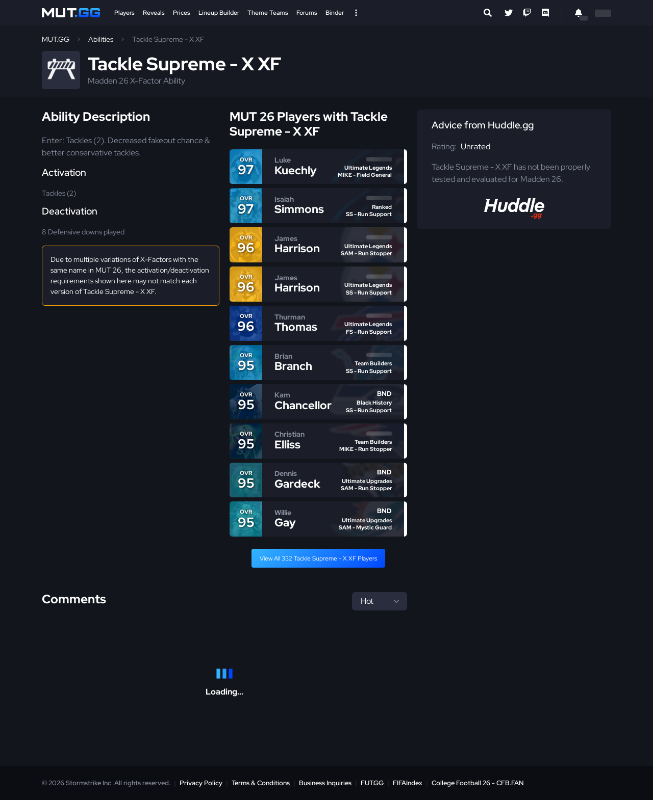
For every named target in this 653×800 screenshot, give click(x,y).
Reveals (154, 13)
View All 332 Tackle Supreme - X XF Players (318, 558)
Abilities (100, 39)
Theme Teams (267, 13)
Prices (181, 13)
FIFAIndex (407, 783)
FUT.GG (372, 783)
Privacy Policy (201, 783)
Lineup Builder (218, 13)
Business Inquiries (325, 783)
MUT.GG (55, 39)
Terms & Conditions (261, 783)
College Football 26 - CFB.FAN (478, 783)
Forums (306, 13)
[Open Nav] (356, 13)
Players (124, 13)
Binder (334, 13)
